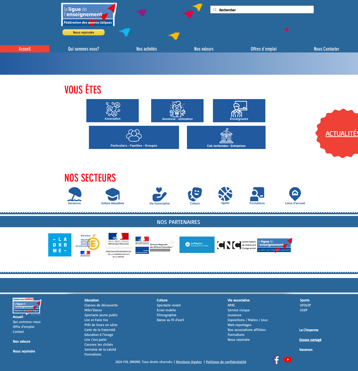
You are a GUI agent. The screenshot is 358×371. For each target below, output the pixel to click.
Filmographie (166, 315)
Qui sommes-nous (27, 321)
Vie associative (239, 300)
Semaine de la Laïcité (100, 349)
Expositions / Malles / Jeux (248, 320)
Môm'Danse (93, 310)
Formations (92, 354)
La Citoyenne (308, 330)
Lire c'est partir (95, 339)
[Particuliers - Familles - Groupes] (134, 137)
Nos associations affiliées (247, 329)
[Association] (112, 110)
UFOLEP (305, 305)
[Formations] (257, 196)
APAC (231, 305)
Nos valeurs (21, 341)
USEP (303, 310)
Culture (162, 300)
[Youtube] (287, 359)
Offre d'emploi (23, 326)
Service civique (239, 310)
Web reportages (240, 325)
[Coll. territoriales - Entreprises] (226, 137)
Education (91, 300)
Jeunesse (234, 315)
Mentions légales (189, 362)
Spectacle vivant (169, 305)
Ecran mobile (166, 310)
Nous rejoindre (24, 351)
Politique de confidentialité (226, 362)
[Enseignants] (239, 110)
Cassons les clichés (98, 344)
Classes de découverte (101, 305)
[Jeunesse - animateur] (177, 110)
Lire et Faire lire (96, 320)
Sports (305, 300)
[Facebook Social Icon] (275, 359)
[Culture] (195, 196)
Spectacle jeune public (101, 315)
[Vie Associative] (160, 196)
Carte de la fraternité (99, 329)
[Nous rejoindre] (83, 32)
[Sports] (225, 196)
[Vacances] (74, 196)
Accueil (18, 317)
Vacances (306, 349)
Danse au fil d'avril (170, 320)
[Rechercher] (261, 10)
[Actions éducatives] (112, 196)
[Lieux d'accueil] (295, 196)
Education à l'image (98, 334)
